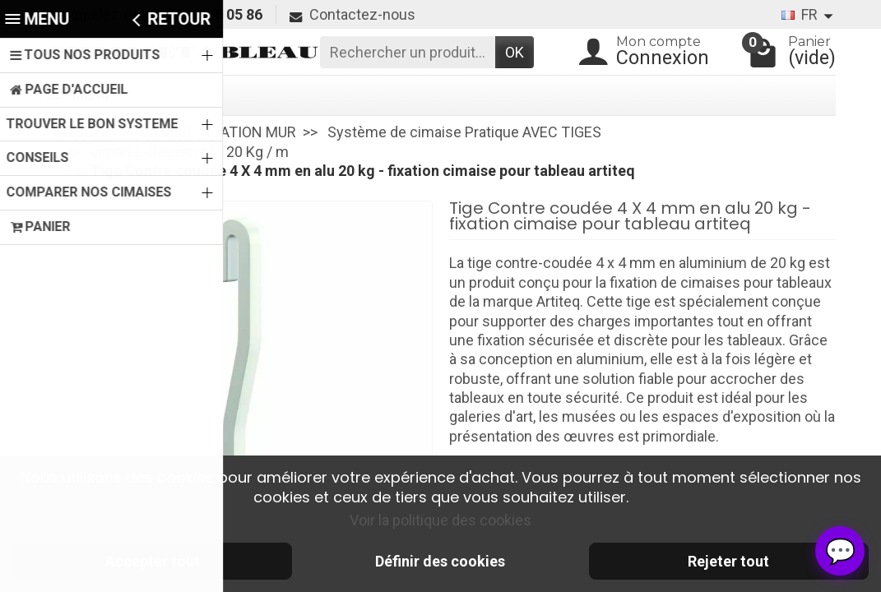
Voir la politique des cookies (440, 520)
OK (514, 52)
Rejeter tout (728, 561)
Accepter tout (152, 561)
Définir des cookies (440, 561)
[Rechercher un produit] (407, 52)
